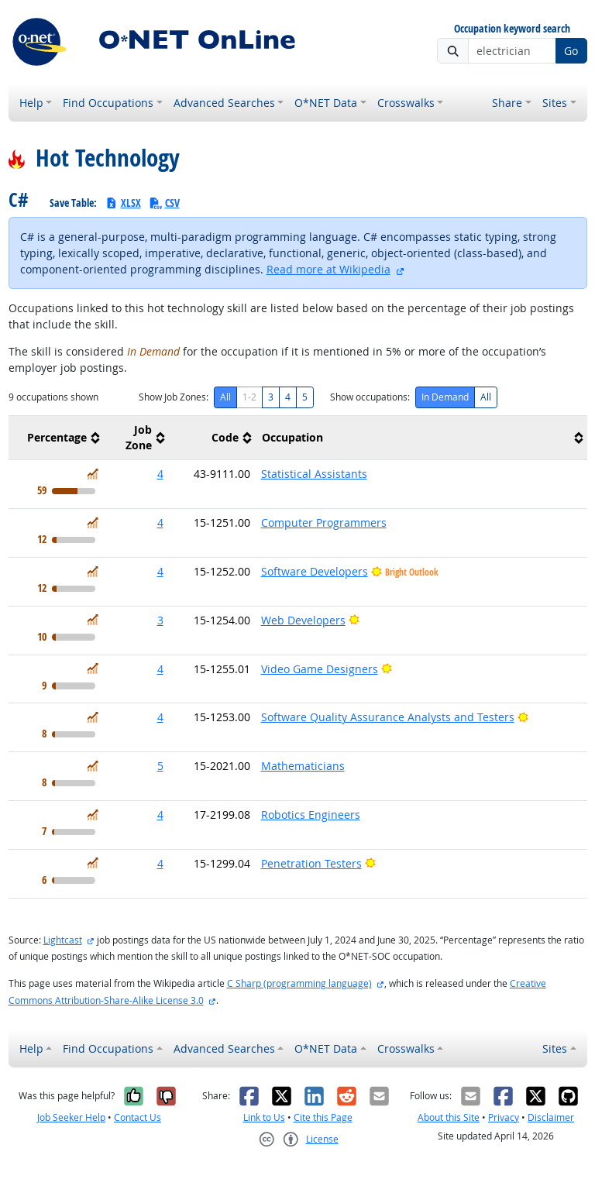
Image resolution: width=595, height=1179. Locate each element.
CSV (164, 202)
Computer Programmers (324, 522)
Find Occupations (108, 102)
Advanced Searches (224, 102)
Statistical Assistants (314, 473)
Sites (554, 102)
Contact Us (137, 1117)
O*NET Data (325, 102)
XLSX (123, 202)
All (225, 397)
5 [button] (160, 765)
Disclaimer (551, 1117)
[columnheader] (56, 438)
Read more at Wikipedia (328, 269)
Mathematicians (303, 765)
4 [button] (160, 473)
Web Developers (303, 620)
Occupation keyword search (512, 29)
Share (507, 102)
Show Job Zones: (173, 397)
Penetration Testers (311, 863)
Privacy (503, 1117)
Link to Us (264, 1117)
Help (31, 102)
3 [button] (160, 620)
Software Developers (314, 571)
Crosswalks (406, 102)
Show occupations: (370, 397)
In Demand (445, 397)
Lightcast (62, 940)
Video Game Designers (319, 669)
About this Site (449, 1117)
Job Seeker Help (71, 1117)
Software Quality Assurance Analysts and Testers (387, 717)
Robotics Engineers (310, 814)
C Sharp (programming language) (299, 983)
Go (571, 50)
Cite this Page (323, 1117)
